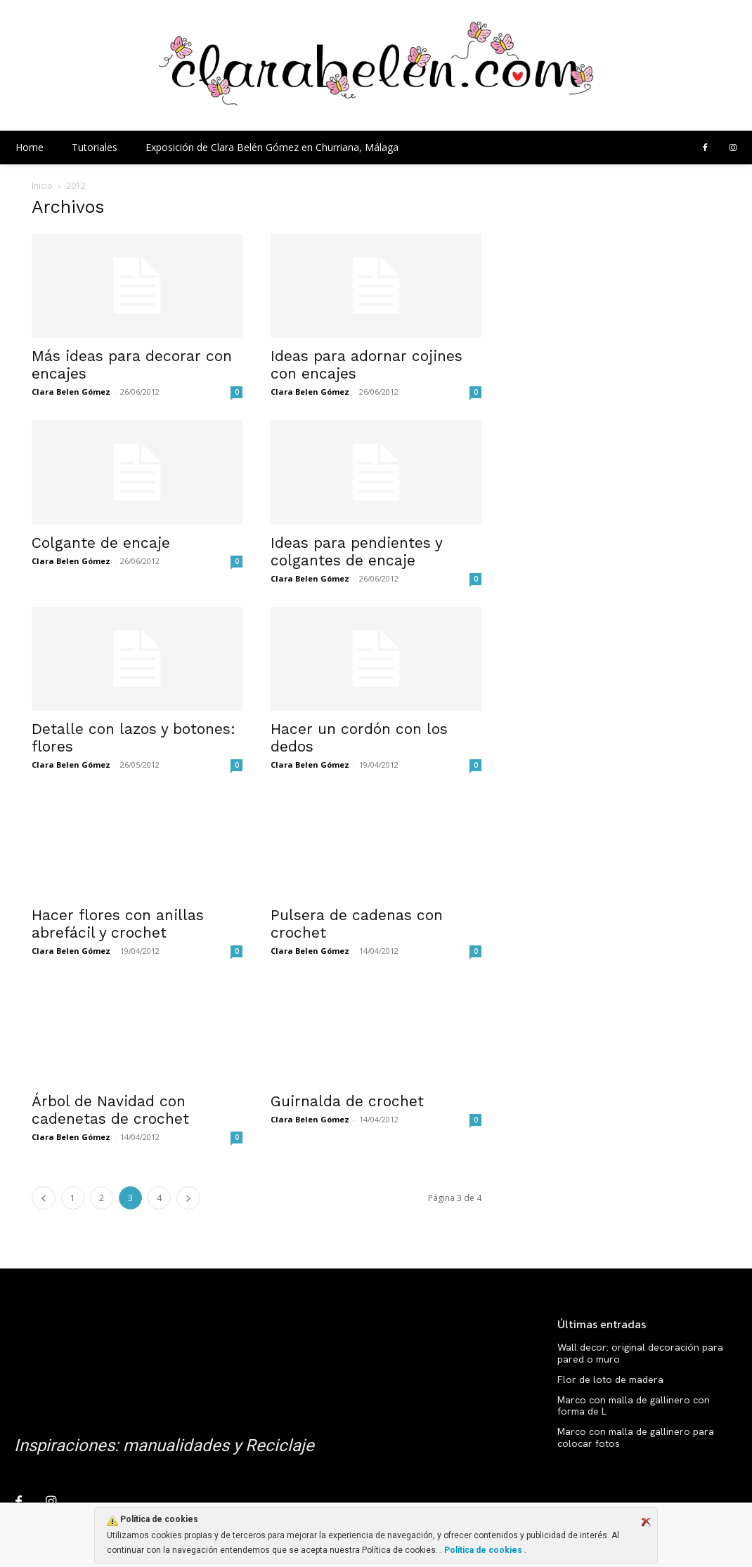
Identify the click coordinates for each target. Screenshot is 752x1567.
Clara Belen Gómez (71, 391)
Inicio (42, 186)
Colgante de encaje (101, 542)
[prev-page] (44, 1197)
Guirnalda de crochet (347, 1101)
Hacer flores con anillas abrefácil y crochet (118, 923)
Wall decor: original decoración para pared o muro (640, 1353)
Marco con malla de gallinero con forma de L (633, 1406)
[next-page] (188, 1197)
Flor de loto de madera (610, 1379)
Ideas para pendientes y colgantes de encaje (356, 551)
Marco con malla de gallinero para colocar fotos (635, 1437)
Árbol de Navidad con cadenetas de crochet (110, 1109)
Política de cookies (483, 1550)
